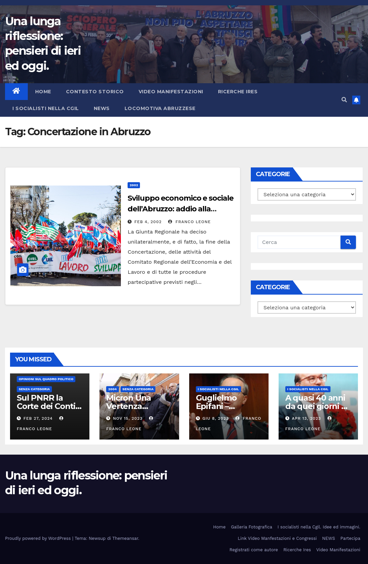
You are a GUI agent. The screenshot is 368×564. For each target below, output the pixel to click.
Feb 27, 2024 (38, 418)
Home (43, 92)
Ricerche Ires (238, 92)
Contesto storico (95, 92)
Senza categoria (34, 389)
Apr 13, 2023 (306, 418)
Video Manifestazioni (171, 92)
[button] (344, 100)
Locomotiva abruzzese (160, 108)
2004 (112, 389)
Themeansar (125, 538)
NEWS (102, 108)
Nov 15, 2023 (127, 418)
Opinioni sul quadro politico (46, 379)
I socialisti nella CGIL (45, 108)
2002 (134, 185)
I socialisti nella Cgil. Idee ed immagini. (319, 526)
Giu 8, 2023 (215, 418)
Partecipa (350, 538)
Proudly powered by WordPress (38, 538)
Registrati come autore (253, 549)
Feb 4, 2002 (148, 221)
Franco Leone (189, 221)
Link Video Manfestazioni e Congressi (277, 538)
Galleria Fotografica (251, 526)
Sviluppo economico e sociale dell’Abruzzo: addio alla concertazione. (180, 209)
